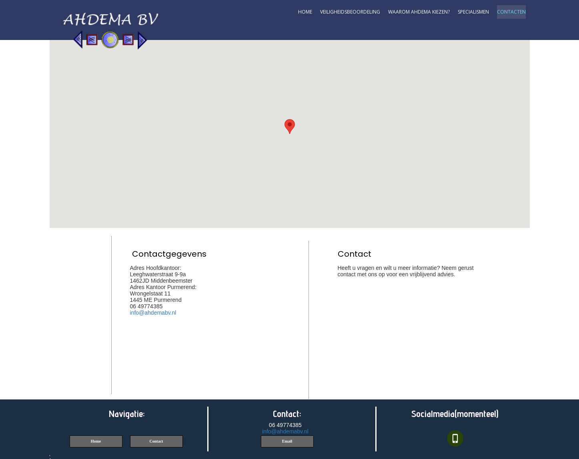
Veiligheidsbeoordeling (350, 11)
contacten (511, 11)
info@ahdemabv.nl (153, 312)
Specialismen (473, 11)
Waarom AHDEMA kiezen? (419, 11)
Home (305, 11)
